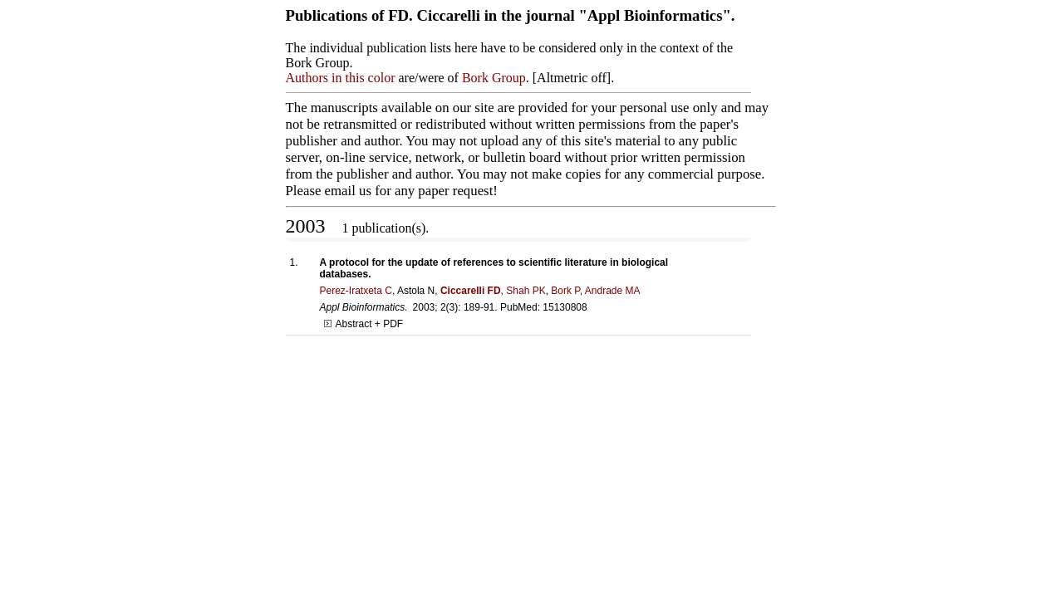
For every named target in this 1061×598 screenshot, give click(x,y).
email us (348, 191)
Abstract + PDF (364, 324)
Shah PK (525, 291)
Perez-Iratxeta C (356, 291)
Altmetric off (572, 78)
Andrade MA (613, 291)
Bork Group (494, 78)
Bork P (565, 291)
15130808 (565, 307)
